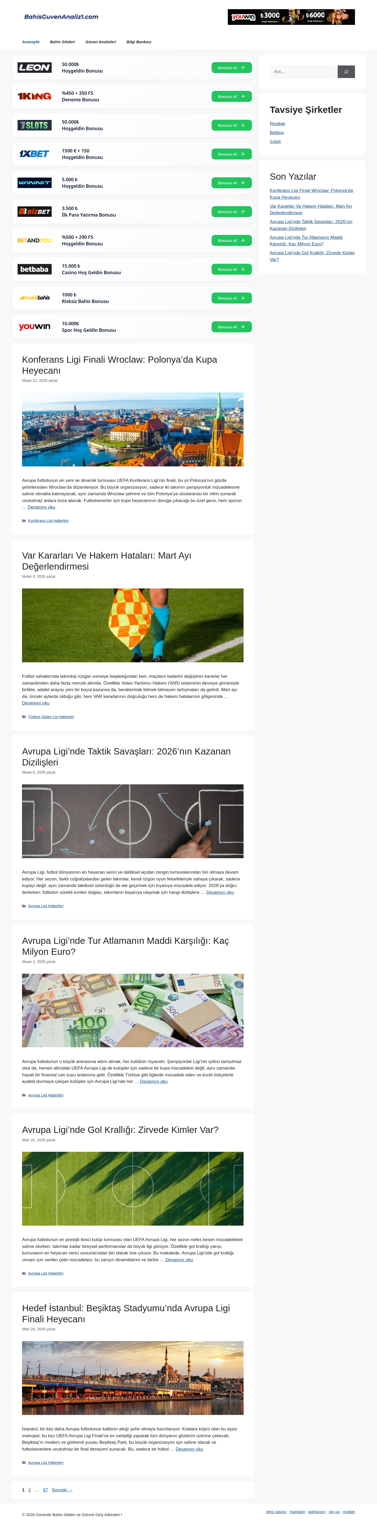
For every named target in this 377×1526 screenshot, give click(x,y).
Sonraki (62, 1490)
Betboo (277, 132)
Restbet (277, 123)
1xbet (275, 141)
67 (46, 1490)
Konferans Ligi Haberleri (48, 521)
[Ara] (346, 71)
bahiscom (316, 1512)
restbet (349, 1512)
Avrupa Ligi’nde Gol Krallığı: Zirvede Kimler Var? (120, 1130)
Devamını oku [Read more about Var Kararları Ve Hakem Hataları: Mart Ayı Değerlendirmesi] (36, 703)
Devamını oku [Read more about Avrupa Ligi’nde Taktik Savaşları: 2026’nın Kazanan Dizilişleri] (220, 892)
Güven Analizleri (100, 42)
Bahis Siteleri (62, 42)
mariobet (297, 1512)
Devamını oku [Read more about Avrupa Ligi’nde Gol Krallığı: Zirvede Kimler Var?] (179, 1259)
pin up (334, 1512)
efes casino (276, 1512)
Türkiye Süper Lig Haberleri (51, 717)
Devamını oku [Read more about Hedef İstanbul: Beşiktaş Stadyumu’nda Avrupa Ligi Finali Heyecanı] (189, 1449)
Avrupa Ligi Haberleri (45, 906)
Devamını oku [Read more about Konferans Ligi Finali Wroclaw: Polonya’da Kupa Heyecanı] (41, 507)
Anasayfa (31, 42)
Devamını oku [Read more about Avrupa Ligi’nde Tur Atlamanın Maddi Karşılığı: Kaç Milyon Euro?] (154, 1081)
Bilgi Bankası (139, 42)
